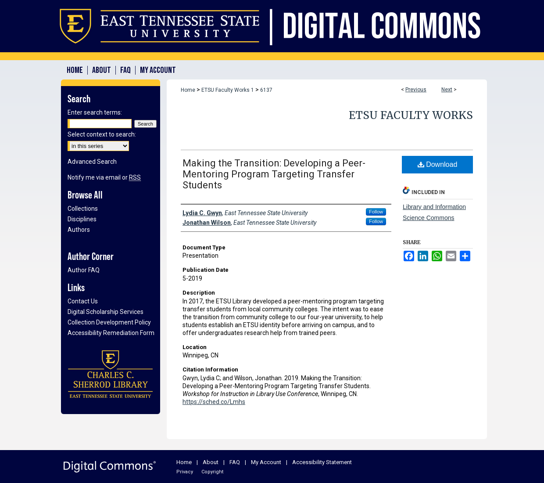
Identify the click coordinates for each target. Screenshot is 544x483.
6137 (266, 90)
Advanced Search (92, 161)
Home (188, 90)
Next (446, 90)
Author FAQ (84, 270)
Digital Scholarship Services (105, 311)
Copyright (212, 472)
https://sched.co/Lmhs (214, 401)
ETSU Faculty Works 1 (227, 90)
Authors (79, 229)
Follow (376, 211)
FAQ (234, 462)
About (210, 462)
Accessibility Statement (322, 462)
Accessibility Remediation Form (111, 332)
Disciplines (82, 219)
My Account (266, 462)
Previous (415, 90)
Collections (83, 208)
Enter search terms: (95, 112)
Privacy (184, 472)
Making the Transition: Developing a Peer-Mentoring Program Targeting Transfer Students (274, 174)
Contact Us (83, 301)
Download (438, 164)
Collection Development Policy (109, 322)
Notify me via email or (104, 177)
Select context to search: (102, 134)
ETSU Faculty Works (411, 115)
